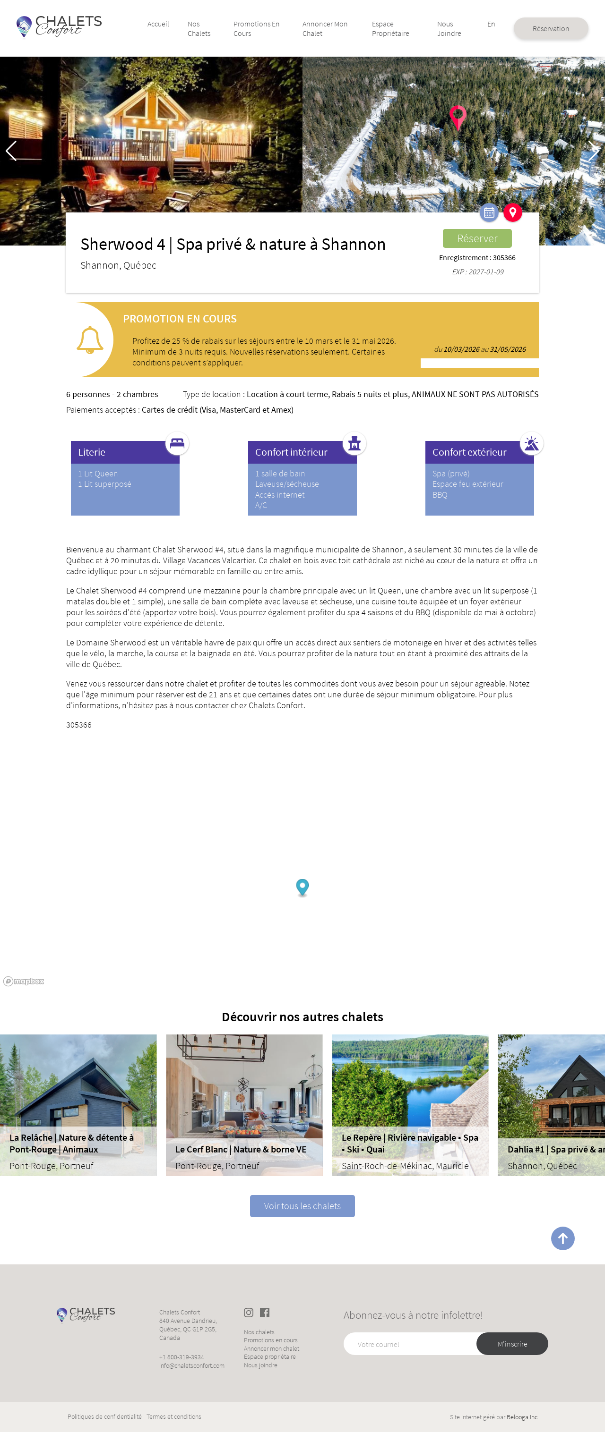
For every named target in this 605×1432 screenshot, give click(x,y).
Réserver (477, 238)
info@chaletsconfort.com (192, 1365)
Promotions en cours (256, 28)
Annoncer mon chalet (323, 28)
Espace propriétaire (382, 28)
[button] (594, 151)
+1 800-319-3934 (181, 1357)
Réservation (529, 28)
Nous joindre (434, 28)
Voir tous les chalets (302, 1206)
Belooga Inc (522, 1417)
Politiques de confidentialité (105, 1417)
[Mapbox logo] (23, 981)
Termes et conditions (174, 1417)
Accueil (168, 23)
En (472, 23)
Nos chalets (207, 28)
